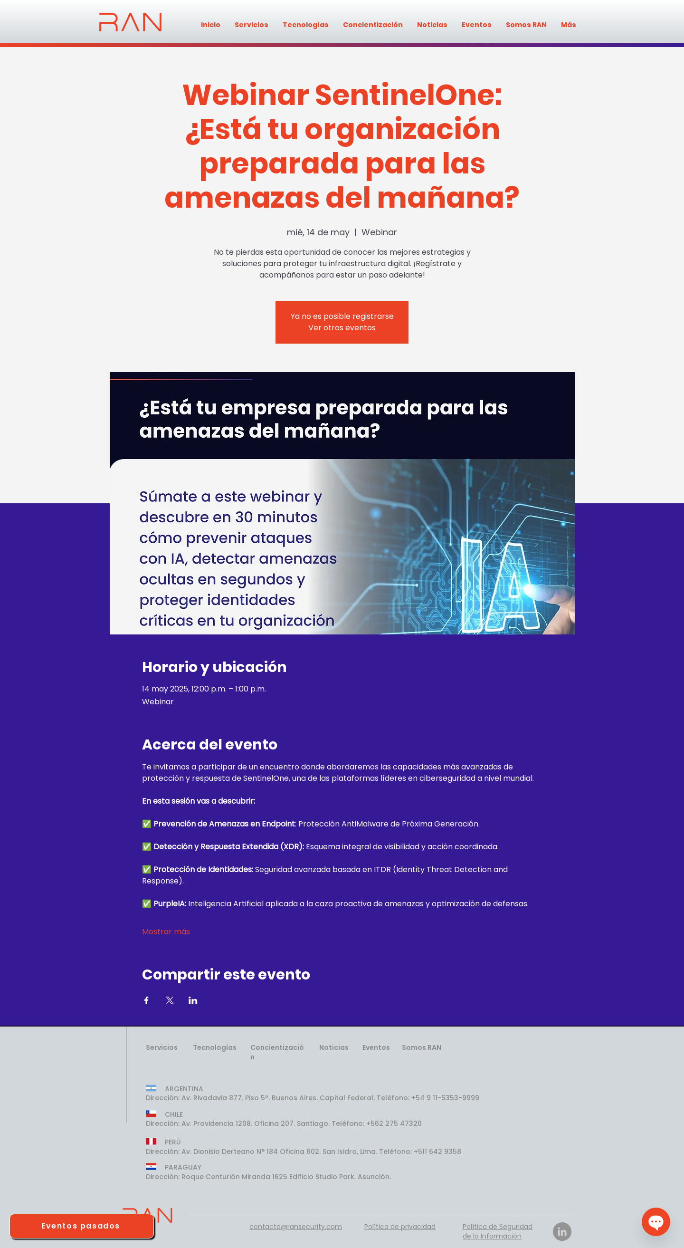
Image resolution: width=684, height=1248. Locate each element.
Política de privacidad (400, 1226)
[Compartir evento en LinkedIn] (193, 1000)
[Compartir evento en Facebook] (146, 1000)
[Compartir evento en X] (169, 1000)
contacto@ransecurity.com (295, 1226)
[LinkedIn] (562, 1231)
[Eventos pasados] (82, 1226)
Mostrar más (166, 932)
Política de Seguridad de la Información (497, 1231)
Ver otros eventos (342, 327)
